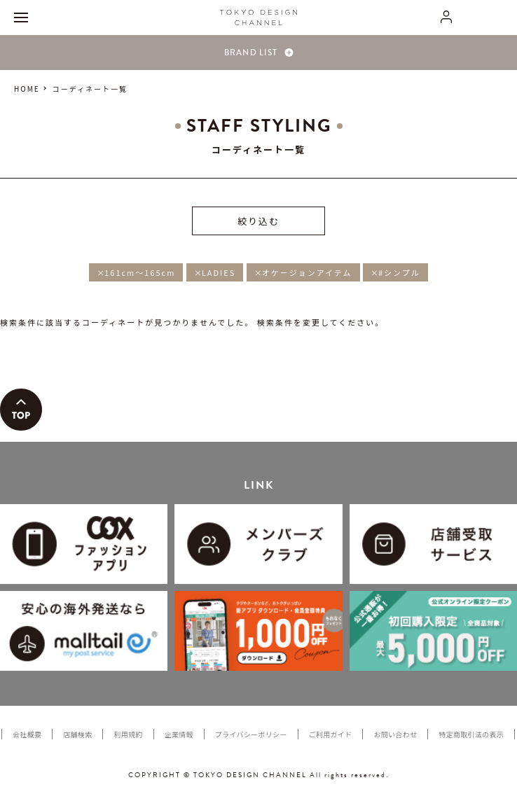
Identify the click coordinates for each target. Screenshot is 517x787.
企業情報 (179, 734)
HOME (27, 88)
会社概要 (27, 734)
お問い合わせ (395, 734)
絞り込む (258, 221)
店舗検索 (77, 734)
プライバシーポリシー (251, 734)
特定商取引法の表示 (471, 734)
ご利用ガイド (330, 734)
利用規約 (127, 734)
